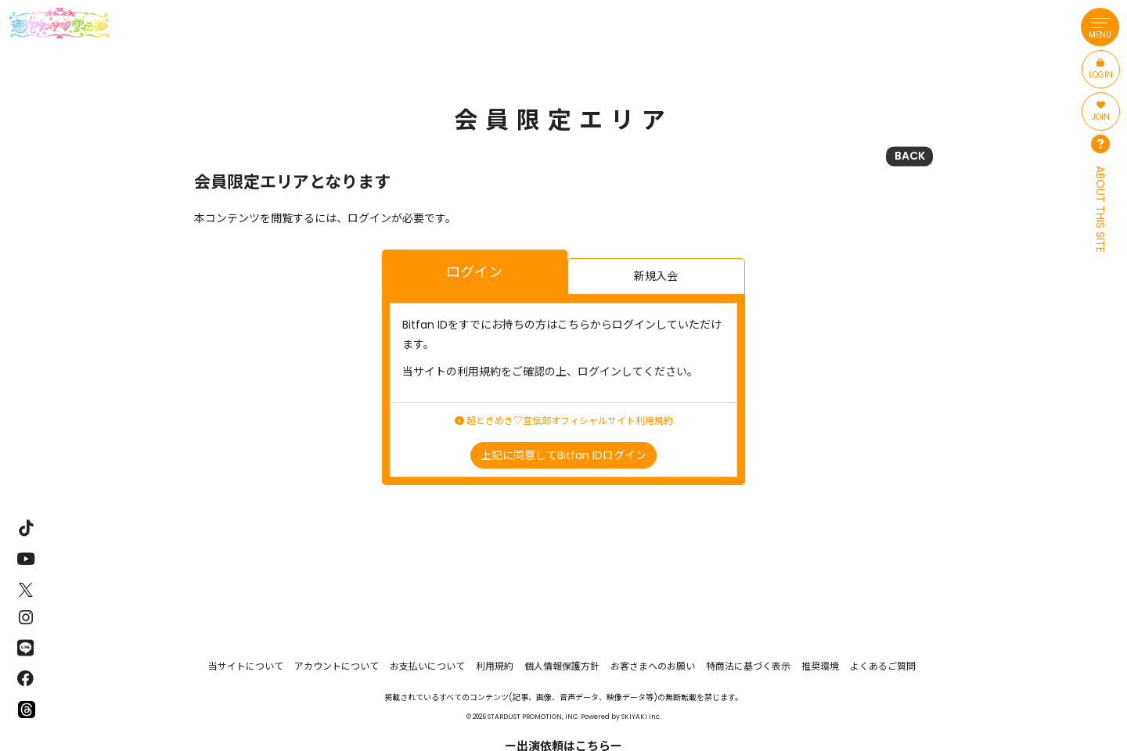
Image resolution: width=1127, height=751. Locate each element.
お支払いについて (427, 666)
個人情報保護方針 (562, 666)
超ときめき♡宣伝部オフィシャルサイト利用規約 (564, 421)
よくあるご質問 (883, 666)
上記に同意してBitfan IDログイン (563, 455)
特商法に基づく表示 (748, 666)
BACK (910, 155)
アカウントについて (336, 666)
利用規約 (494, 666)
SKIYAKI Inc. (641, 716)
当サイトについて (245, 666)
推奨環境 (820, 666)
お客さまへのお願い (652, 666)
